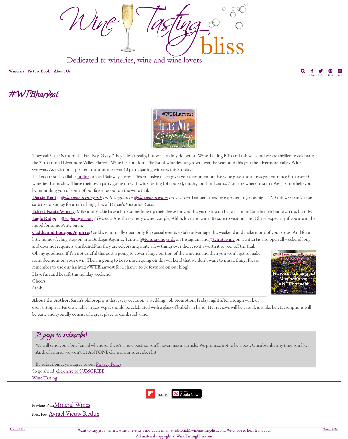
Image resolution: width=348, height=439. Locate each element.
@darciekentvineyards (81, 197)
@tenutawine (222, 239)
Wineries (16, 71)
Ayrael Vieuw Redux (74, 413)
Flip (163, 395)
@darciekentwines (151, 197)
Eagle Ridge (44, 218)
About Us (62, 71)
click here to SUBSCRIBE (80, 370)
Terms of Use (330, 429)
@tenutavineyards (158, 239)
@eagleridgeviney (77, 218)
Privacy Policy (108, 364)
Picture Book (39, 71)
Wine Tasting (44, 377)
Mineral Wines (72, 404)
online (83, 176)
